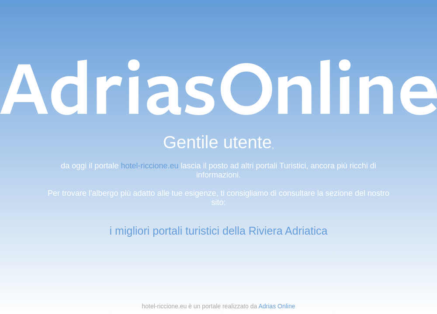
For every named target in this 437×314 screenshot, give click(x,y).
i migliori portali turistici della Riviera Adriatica (219, 231)
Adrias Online (276, 306)
